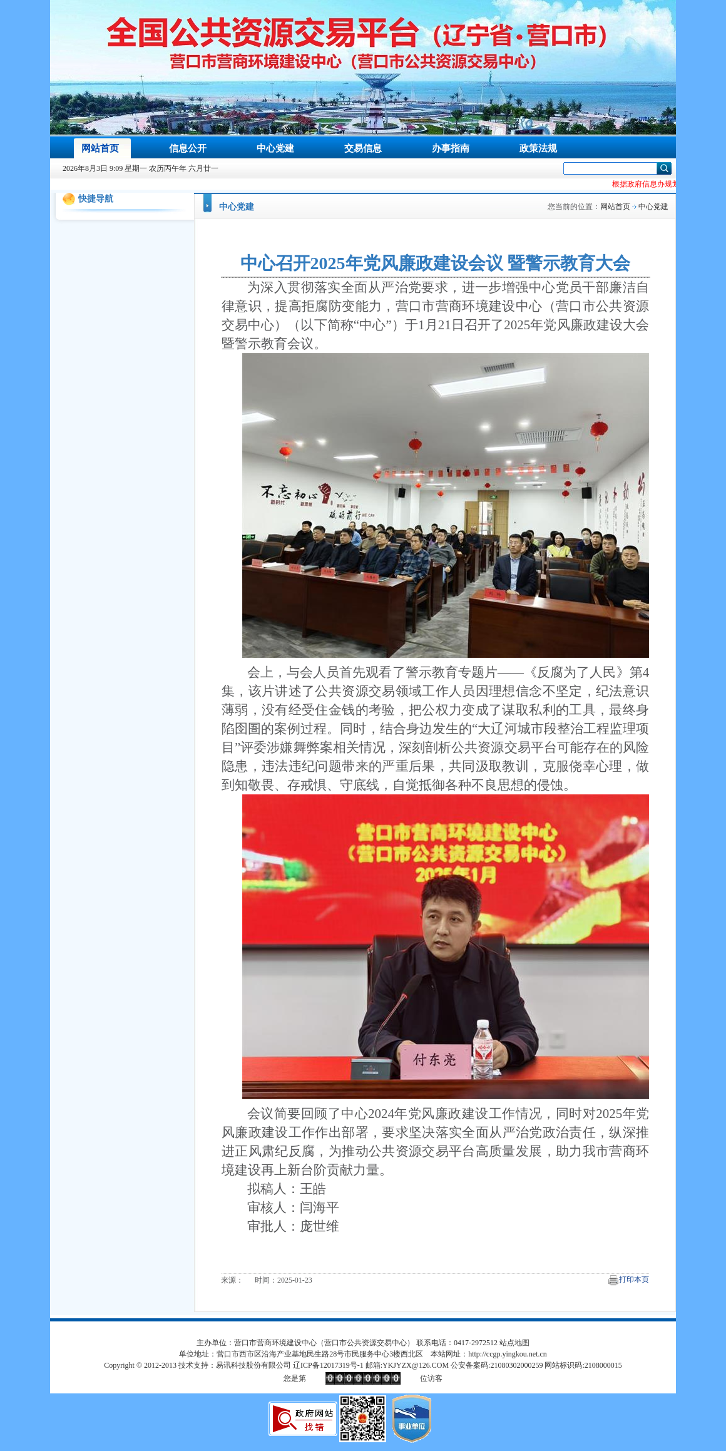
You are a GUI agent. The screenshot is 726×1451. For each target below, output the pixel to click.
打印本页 (634, 1279)
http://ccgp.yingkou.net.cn (507, 1354)
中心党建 (236, 207)
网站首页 (615, 206)
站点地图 (514, 1342)
